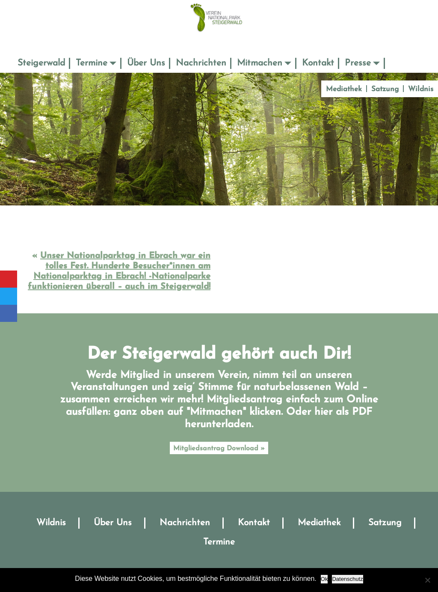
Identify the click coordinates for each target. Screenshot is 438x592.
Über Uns (146, 63)
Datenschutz (347, 579)
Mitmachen (259, 63)
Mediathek (344, 89)
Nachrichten (201, 63)
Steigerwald (41, 63)
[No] (427, 580)
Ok (324, 579)
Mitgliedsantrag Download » (219, 448)
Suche (397, 63)
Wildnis (420, 89)
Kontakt (318, 63)
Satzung (385, 89)
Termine (91, 63)
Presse (358, 63)
